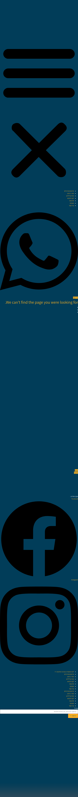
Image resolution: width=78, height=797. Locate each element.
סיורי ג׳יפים (70, 193)
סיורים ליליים (70, 196)
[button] (39, 111)
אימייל (76, 708)
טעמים (72, 203)
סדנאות (71, 201)
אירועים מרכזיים (69, 191)
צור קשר (71, 206)
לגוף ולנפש (70, 198)
